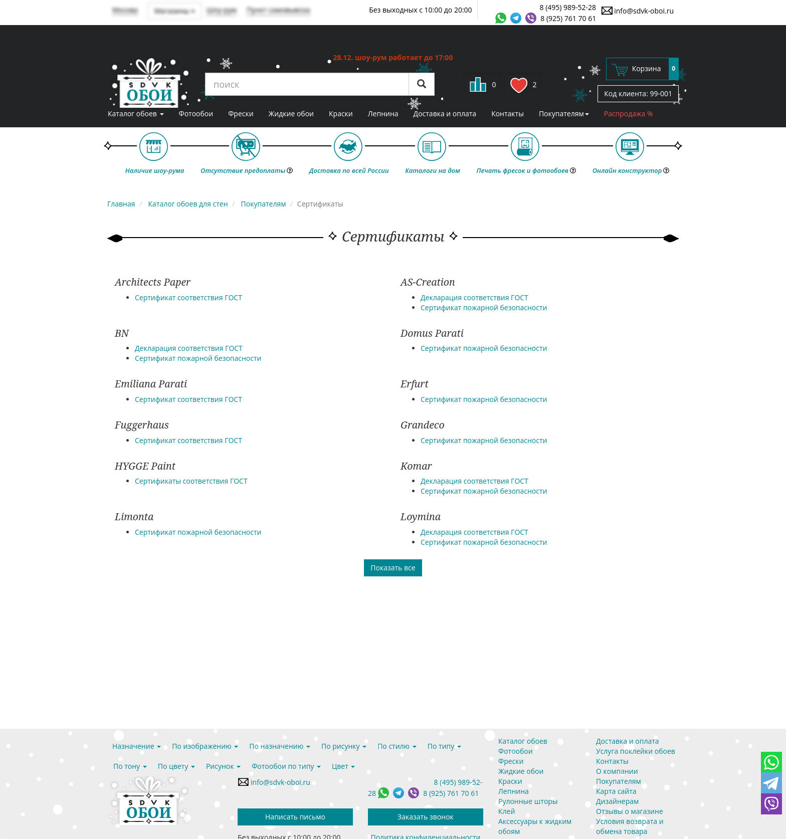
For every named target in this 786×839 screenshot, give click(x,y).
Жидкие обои (291, 113)
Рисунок (223, 766)
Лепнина (383, 113)
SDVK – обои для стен (148, 83)
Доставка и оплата (445, 113)
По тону (130, 766)
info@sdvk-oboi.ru (637, 10)
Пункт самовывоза (278, 10)
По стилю (397, 746)
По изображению (205, 746)
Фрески (240, 113)
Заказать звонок (426, 816)
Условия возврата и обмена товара (630, 826)
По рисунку (343, 746)
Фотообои (196, 113)
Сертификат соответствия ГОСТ (188, 297)
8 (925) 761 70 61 (568, 18)
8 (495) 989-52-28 (568, 7)
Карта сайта (616, 791)
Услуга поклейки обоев (635, 751)
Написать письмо (295, 816)
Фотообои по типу (286, 766)
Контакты (507, 113)
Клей (506, 811)
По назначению (279, 746)
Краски (341, 113)
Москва (125, 10)
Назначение (136, 746)
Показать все (392, 567)
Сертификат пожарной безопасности (484, 307)
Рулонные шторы (528, 801)
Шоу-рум (222, 10)
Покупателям (564, 113)
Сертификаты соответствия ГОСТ (191, 481)
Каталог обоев (136, 113)
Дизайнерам (617, 801)
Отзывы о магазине (629, 811)
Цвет (343, 766)
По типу (444, 746)
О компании (617, 771)
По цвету (176, 766)
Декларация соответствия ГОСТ (474, 297)
